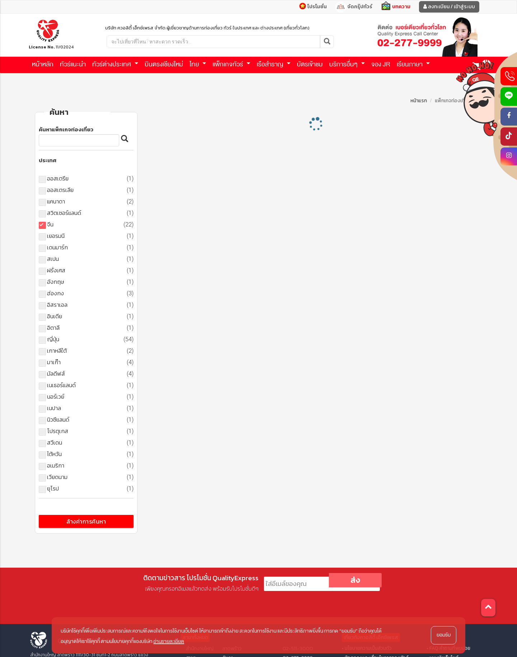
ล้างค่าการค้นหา (86, 521)
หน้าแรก (418, 100)
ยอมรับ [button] (444, 635)
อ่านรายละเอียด (168, 641)
